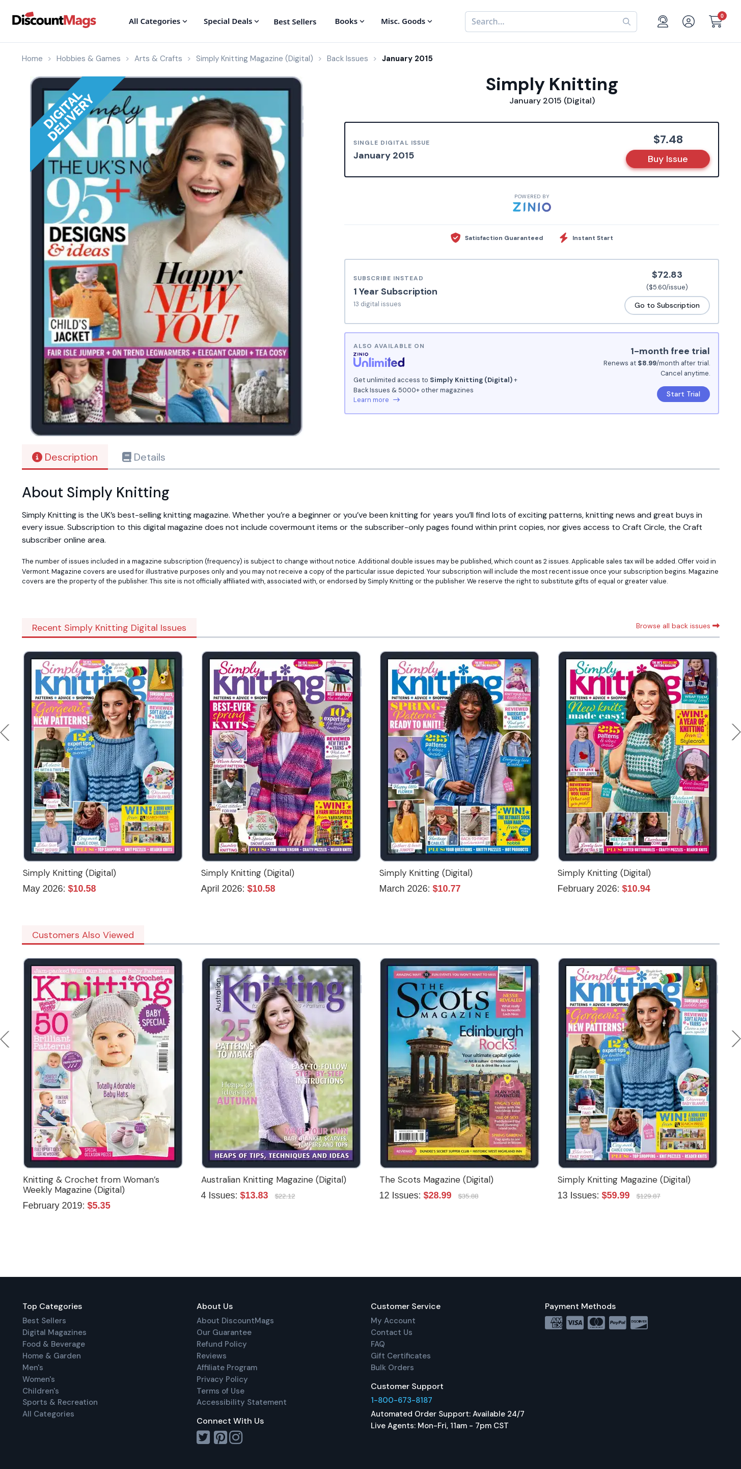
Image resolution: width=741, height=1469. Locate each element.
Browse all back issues (678, 625)
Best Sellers (44, 1321)
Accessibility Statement (242, 1402)
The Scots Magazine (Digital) (436, 1179)
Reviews (212, 1356)
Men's (32, 1368)
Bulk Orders (392, 1368)
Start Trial (683, 393)
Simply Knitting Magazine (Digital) (624, 1179)
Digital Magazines (54, 1332)
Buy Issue (668, 159)
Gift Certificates (401, 1356)
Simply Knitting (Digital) (69, 872)
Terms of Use (220, 1391)
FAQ (378, 1344)
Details (144, 457)
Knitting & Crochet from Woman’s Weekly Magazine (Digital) (91, 1184)
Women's (38, 1379)
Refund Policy (222, 1344)
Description (65, 457)
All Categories (48, 1414)
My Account (393, 1321)
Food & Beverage (53, 1344)
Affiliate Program (227, 1368)
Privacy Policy (222, 1379)
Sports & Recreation (60, 1402)
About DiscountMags (235, 1321)
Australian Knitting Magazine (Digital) (273, 1179)
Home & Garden (51, 1356)
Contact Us (392, 1332)
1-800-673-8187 (401, 1400)
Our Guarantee (224, 1332)
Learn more (376, 399)
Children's (40, 1391)
